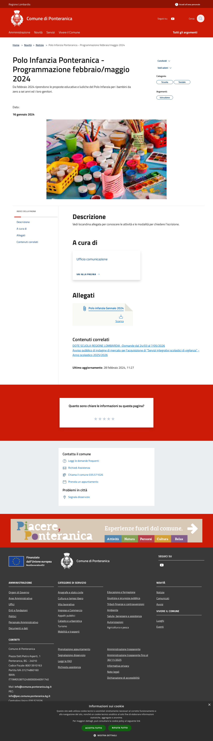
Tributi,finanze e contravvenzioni (125, 604)
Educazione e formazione (121, 592)
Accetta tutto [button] (93, 728)
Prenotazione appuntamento (74, 649)
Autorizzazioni (115, 622)
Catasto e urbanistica (70, 621)
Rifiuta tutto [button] (120, 727)
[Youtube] (170, 18)
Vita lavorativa (66, 604)
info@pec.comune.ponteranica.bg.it (29, 696)
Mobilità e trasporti (69, 632)
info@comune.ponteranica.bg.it (33, 687)
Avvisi (159, 604)
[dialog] (106, 721)
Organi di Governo (19, 592)
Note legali (113, 672)
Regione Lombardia (19, 4)
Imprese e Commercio (70, 610)
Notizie (40, 45)
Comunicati (162, 598)
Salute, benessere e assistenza (124, 616)
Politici (12, 616)
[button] (106, 735)
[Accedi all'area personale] (187, 4)
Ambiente (112, 610)
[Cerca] (200, 18)
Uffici (11, 604)
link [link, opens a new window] (138, 721)
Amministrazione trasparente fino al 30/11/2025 (127, 657)
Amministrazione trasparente (123, 649)
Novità (28, 45)
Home (16, 45)
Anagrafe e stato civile (70, 592)
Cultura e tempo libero (70, 598)
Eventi (160, 627)
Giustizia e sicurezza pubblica (123, 598)
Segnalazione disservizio (71, 655)
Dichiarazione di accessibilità (123, 678)
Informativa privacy (118, 666)
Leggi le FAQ (65, 661)
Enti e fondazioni (18, 610)
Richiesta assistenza (69, 667)
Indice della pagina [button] (26, 211)
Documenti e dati (18, 628)
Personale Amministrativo (23, 622)
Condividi (164, 61)
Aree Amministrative (20, 598)
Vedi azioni (165, 68)
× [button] (209, 705)
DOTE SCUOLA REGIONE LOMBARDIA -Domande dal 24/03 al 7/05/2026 (119, 345)
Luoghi (160, 621)
